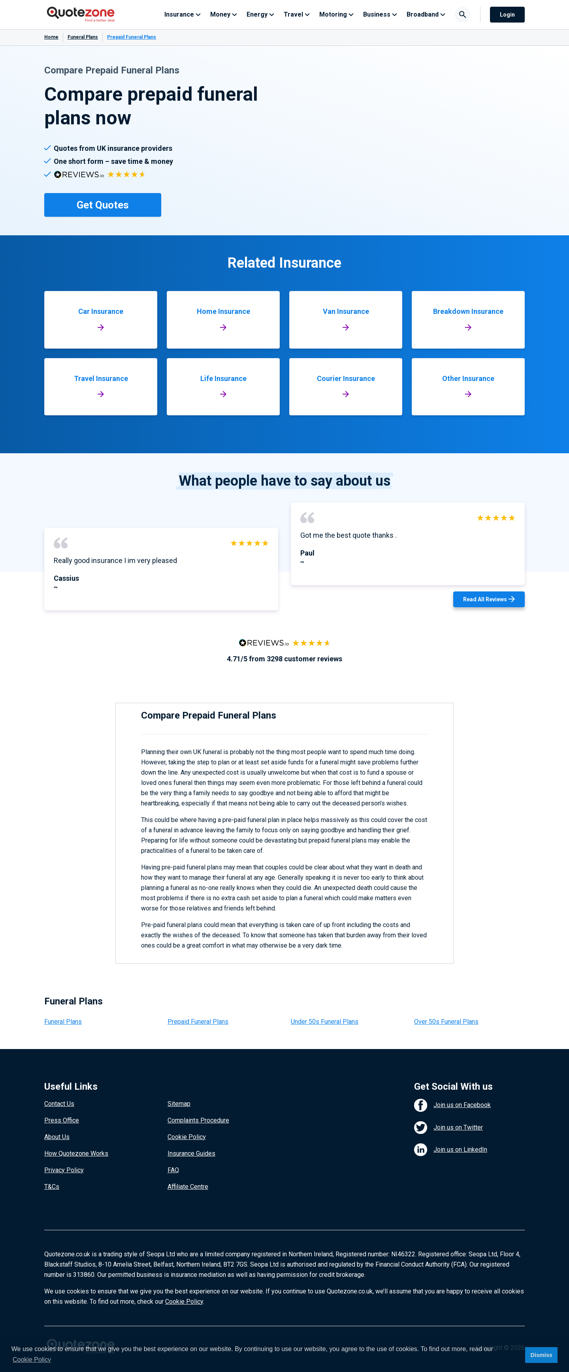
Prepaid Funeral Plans (198, 1021)
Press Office (61, 1120)
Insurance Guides (191, 1153)
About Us (57, 1137)
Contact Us (59, 1103)
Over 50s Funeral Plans (446, 1021)
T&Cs (51, 1186)
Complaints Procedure (198, 1120)
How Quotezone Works (76, 1153)
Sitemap (179, 1103)
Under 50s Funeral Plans (324, 1021)
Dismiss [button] (541, 1355)
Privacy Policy (64, 1170)
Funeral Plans (83, 37)
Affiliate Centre (188, 1186)
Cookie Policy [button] (32, 1359)
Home (51, 37)
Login (507, 14)
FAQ (173, 1170)
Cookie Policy (187, 1137)
